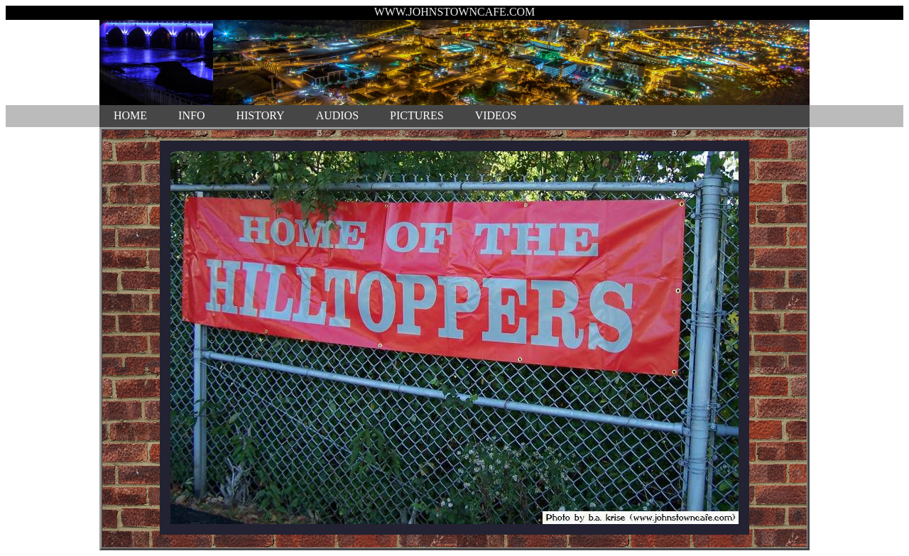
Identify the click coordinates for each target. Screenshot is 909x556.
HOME (130, 115)
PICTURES (417, 115)
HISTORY (260, 115)
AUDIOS (337, 115)
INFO (191, 115)
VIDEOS (496, 115)
